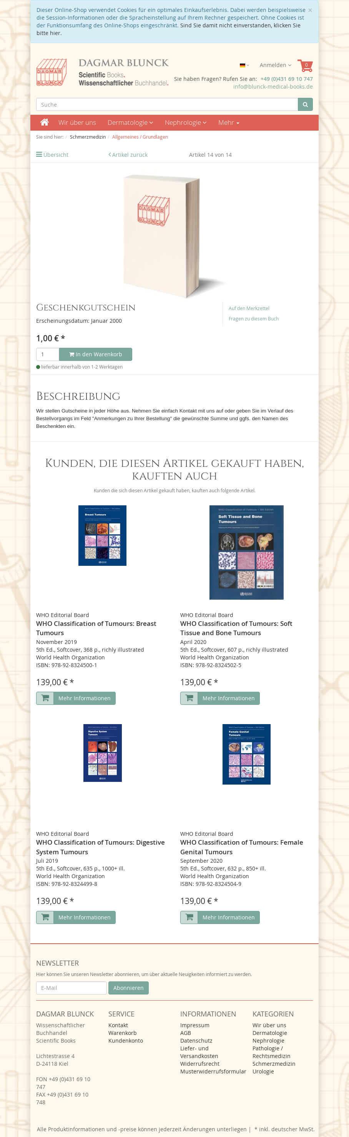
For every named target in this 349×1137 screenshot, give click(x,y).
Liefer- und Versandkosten (199, 1052)
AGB (185, 1032)
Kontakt (118, 1025)
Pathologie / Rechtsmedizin (272, 1052)
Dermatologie (130, 122)
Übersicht (55, 154)
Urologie (263, 1071)
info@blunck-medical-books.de (273, 86)
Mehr (228, 122)
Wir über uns (77, 122)
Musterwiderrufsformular (213, 1071)
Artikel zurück (130, 154)
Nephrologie (186, 122)
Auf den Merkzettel (249, 308)
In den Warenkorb (95, 354)
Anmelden (275, 65)
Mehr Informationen (84, 698)
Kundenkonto (125, 1040)
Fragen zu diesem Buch (254, 318)
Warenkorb (122, 1032)
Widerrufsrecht (199, 1063)
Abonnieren (128, 987)
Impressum (194, 1025)
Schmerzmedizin (274, 1063)
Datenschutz (196, 1040)
